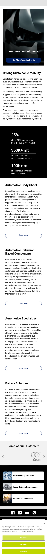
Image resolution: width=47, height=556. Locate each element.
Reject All (23, 545)
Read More (23, 235)
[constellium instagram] (34, 512)
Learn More (23, 304)
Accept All (23, 551)
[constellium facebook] (13, 512)
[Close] (44, 523)
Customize (23, 538)
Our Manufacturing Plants (23, 60)
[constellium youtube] (27, 513)
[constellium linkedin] (20, 512)
